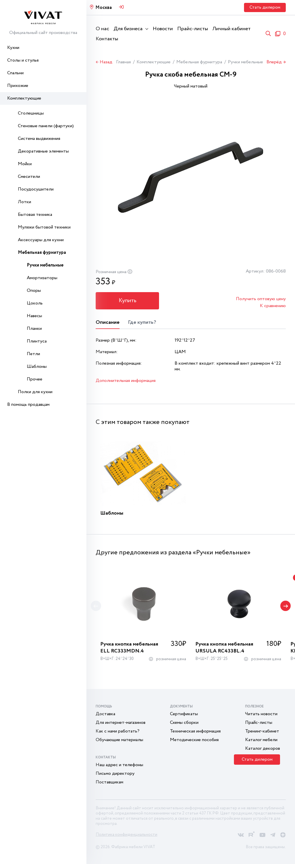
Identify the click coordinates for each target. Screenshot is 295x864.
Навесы (34, 316)
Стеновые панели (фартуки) (46, 126)
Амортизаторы (42, 278)
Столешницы (31, 113)
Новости (163, 29)
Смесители (29, 176)
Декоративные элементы (43, 151)
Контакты (107, 39)
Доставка (105, 714)
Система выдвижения (39, 138)
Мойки (25, 164)
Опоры (34, 290)
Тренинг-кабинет (262, 731)
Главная (123, 62)
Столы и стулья (23, 60)
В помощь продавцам (28, 404)
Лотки (24, 202)
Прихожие (17, 85)
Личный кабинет (231, 29)
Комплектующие (24, 98)
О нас (102, 29)
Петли (33, 354)
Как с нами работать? (117, 731)
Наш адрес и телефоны (119, 765)
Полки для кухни (35, 392)
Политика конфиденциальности (126, 835)
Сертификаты (184, 714)
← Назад (104, 62)
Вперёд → (276, 62)
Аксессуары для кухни (41, 240)
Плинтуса (37, 341)
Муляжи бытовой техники (44, 227)
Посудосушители (36, 189)
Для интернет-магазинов (120, 722)
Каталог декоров (262, 748)
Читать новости (261, 714)
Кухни (13, 47)
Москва (103, 7)
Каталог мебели (261, 740)
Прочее (34, 379)
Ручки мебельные (45, 265)
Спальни (15, 73)
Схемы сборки (184, 722)
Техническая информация (195, 731)
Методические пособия (194, 740)
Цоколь (35, 303)
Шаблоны (37, 366)
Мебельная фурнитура (42, 252)
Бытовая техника (35, 214)
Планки (34, 328)
